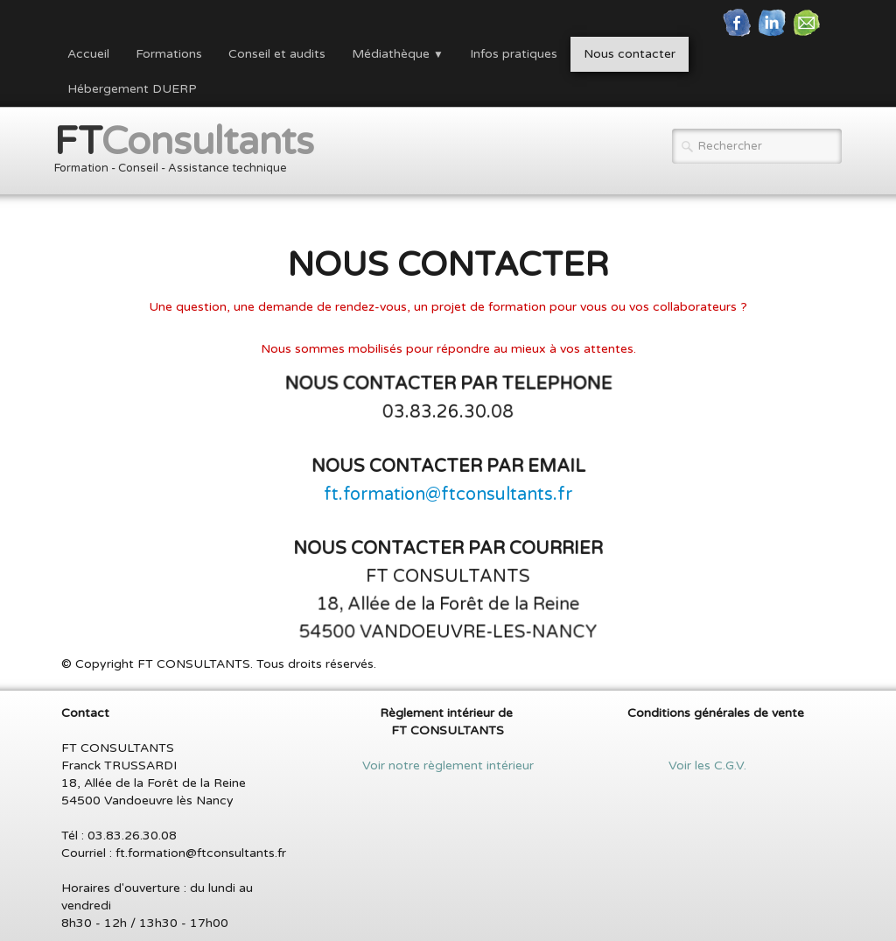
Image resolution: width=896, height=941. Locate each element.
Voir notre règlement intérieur (448, 765)
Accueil (88, 53)
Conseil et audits (277, 53)
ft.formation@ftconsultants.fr (448, 494)
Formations (169, 53)
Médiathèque (398, 53)
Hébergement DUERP (132, 88)
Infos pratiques (513, 53)
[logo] (190, 153)
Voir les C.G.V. (716, 765)
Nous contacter (630, 53)
